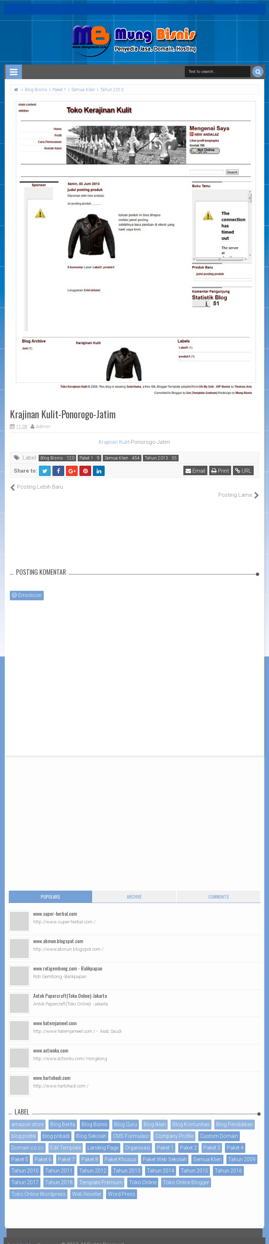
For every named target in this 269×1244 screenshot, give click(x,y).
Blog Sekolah (91, 1128)
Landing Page (102, 1140)
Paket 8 (89, 1151)
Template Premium (100, 1175)
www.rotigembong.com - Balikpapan (67, 960)
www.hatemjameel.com (55, 1015)
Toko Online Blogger (186, 1175)
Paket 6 (43, 1151)
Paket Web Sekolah (165, 1151)
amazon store (27, 1117)
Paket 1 (86, 458)
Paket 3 (211, 1140)
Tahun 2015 (194, 1163)
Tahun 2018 (59, 1175)
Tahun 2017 (25, 1175)
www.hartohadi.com (51, 1070)
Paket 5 (19, 1151)
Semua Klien (116, 458)
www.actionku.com (50, 1042)
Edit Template (65, 1140)
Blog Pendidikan (234, 1117)
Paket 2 (188, 1140)
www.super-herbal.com (55, 906)
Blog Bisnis (51, 458)
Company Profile (174, 1128)
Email (197, 471)
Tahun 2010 (25, 1163)
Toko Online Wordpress (38, 1186)
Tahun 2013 (156, 458)
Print (221, 471)
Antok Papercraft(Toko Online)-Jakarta (70, 988)
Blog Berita (62, 1117)
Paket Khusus (120, 1151)
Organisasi (137, 1140)
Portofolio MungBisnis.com (39, 1237)
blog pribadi (56, 1128)
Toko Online (142, 1175)
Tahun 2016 (228, 1163)
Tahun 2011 (59, 1163)
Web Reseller (86, 1186)
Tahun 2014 (160, 1163)
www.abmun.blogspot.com (58, 933)
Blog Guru (125, 1117)
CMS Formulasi (131, 1128)
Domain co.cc (27, 1140)
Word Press (121, 1186)
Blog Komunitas (191, 1117)
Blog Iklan (155, 1117)
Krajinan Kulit (114, 442)
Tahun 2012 (92, 1163)
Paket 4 (235, 1140)
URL (245, 471)
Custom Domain (219, 1128)
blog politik (23, 1128)
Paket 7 (66, 1151)
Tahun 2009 (242, 1151)
